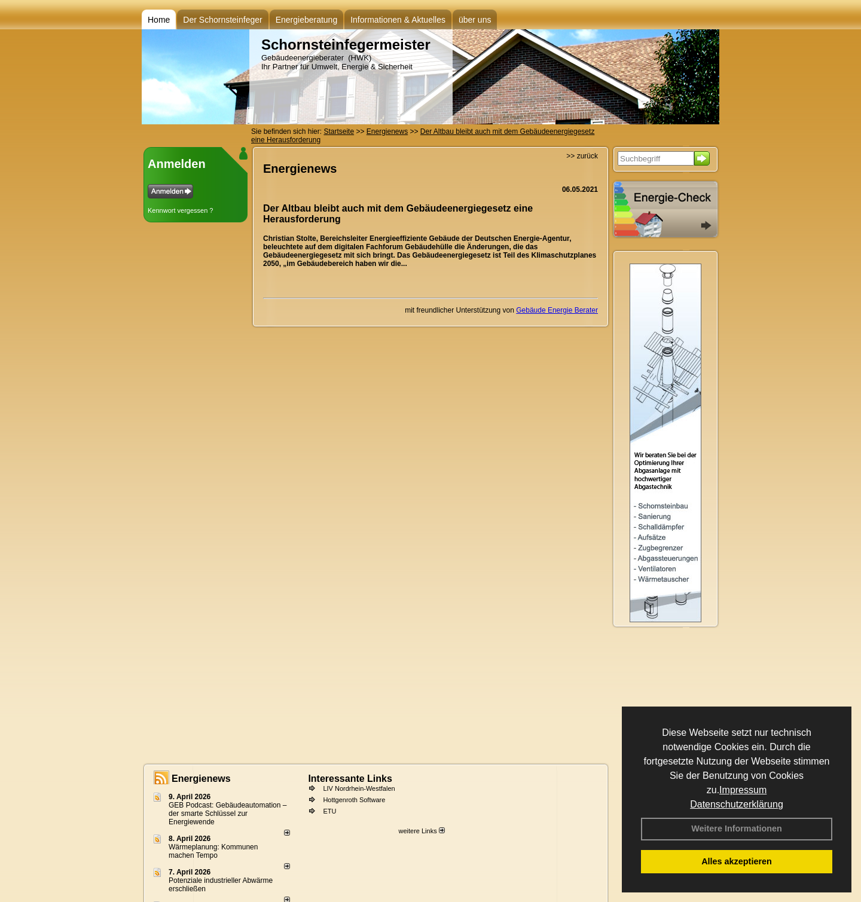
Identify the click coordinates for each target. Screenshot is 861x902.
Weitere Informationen (736, 828)
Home (159, 20)
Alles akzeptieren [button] (736, 861)
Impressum (743, 790)
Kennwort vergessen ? (180, 210)
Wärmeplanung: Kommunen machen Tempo (213, 851)
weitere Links (421, 830)
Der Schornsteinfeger (222, 20)
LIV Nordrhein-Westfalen (359, 788)
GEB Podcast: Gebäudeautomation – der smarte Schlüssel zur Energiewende (227, 813)
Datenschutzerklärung (736, 804)
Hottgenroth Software (354, 799)
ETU (329, 811)
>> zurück (582, 156)
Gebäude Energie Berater (557, 310)
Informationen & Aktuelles (397, 20)
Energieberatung (307, 20)
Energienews (201, 778)
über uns (475, 20)
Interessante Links (350, 778)
